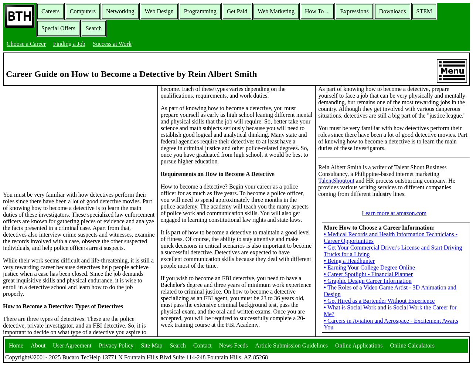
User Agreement (72, 345)
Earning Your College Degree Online (369, 267)
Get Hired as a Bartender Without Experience (379, 301)
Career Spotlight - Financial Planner (368, 274)
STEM (424, 11)
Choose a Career (26, 44)
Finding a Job (69, 44)
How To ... (317, 11)
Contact (202, 345)
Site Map (151, 345)
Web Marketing (276, 11)
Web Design (159, 11)
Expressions (354, 11)
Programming (200, 11)
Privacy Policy (116, 345)
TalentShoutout (336, 180)
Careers (50, 11)
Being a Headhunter (349, 261)
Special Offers (58, 28)
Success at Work (112, 44)
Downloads (392, 11)
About (38, 345)
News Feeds (233, 345)
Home (16, 345)
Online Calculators (412, 345)
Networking (120, 11)
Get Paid (237, 11)
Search (94, 28)
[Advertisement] (78, 138)
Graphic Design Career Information (368, 281)
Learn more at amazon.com (394, 213)
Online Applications (358, 345)
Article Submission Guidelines (291, 345)
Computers (83, 11)
